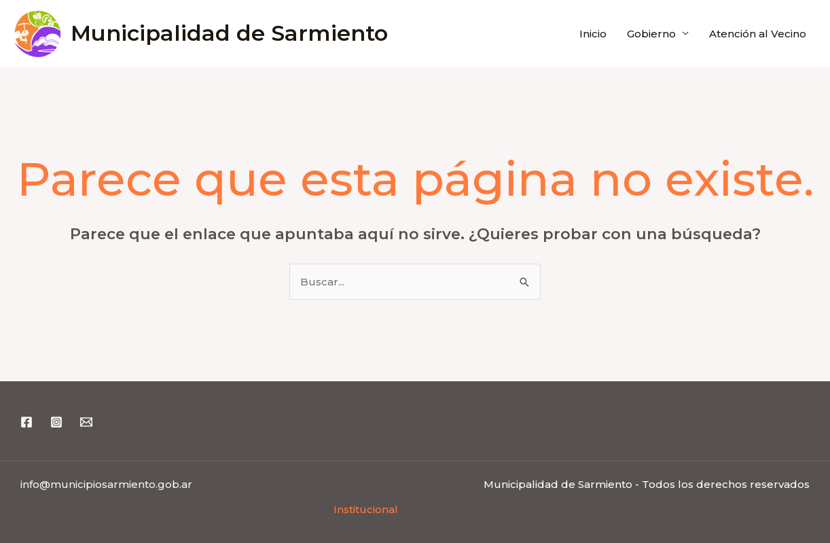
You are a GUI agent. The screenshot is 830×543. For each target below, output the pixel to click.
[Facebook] (26, 422)
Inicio (593, 33)
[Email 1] (86, 422)
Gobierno (651, 33)
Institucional (365, 509)
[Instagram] (56, 422)
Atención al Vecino (757, 33)
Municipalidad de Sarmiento (229, 33)
